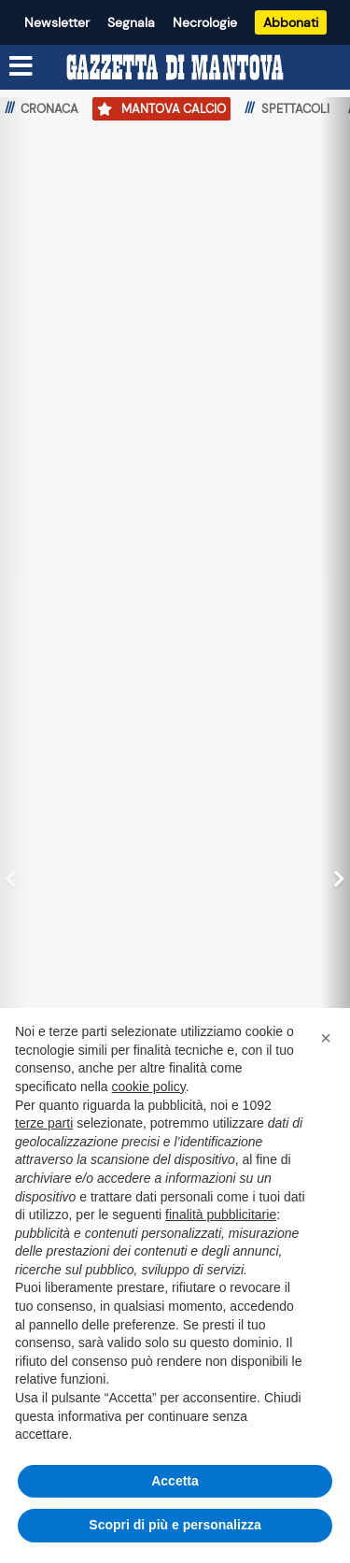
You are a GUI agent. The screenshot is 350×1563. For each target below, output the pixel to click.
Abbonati (290, 22)
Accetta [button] (175, 1480)
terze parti (44, 1122)
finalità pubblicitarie (220, 1214)
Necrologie (205, 22)
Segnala (131, 22)
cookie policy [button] (149, 1086)
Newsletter (57, 22)
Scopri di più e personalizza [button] (174, 1524)
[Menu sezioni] (21, 66)
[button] (326, 1038)
